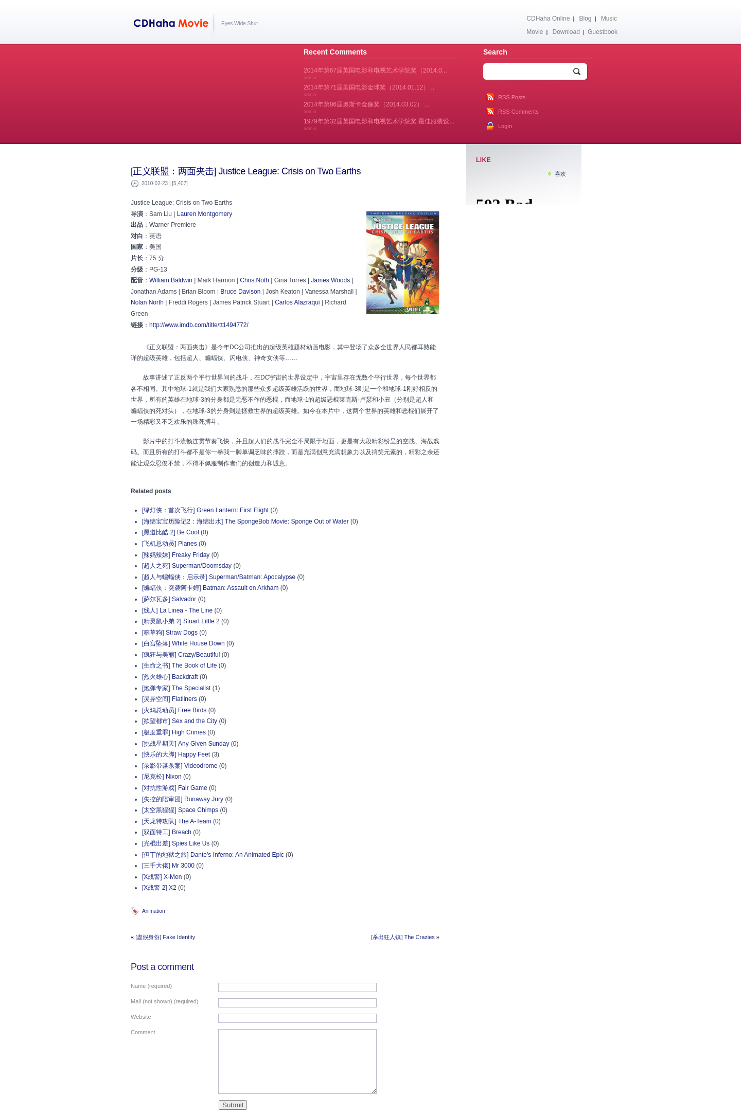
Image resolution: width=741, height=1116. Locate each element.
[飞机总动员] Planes (169, 543)
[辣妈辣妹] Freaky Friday (175, 555)
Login (505, 126)
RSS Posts (511, 97)
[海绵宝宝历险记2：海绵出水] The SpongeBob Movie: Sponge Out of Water (245, 521)
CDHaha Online (548, 18)
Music (609, 18)
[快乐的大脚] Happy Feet (176, 754)
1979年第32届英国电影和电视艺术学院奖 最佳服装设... (379, 124)
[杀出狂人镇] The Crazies (402, 937)
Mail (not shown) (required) (164, 1001)
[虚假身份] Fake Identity (165, 937)
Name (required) (151, 986)
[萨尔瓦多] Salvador (169, 599)
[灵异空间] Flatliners (169, 699)
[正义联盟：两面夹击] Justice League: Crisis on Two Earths (246, 171)
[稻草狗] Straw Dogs (170, 632)
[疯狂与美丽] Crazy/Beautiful (181, 654)
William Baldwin (170, 280)
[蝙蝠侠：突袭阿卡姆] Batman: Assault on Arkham (210, 587)
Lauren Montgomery (204, 214)
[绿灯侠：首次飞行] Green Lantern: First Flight (205, 510)
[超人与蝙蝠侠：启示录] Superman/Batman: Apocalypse (218, 577)
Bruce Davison (240, 291)
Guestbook (602, 31)
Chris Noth (254, 280)
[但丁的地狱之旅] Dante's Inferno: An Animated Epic (213, 854)
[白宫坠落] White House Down (183, 643)
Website (141, 1017)
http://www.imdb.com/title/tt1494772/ (199, 325)
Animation (153, 911)
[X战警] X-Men (162, 876)
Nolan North (147, 302)
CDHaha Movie (173, 25)
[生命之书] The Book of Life (179, 665)
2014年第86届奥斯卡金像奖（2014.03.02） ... (367, 107)
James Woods (330, 280)
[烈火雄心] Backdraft (170, 676)
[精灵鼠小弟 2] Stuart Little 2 (181, 621)
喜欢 (560, 174)
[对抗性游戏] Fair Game (174, 787)
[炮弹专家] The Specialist (176, 688)
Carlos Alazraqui (297, 302)
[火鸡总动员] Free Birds (174, 710)
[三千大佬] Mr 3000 (168, 865)
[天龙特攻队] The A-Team (176, 821)
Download (565, 31)
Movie (534, 31)
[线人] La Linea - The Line (177, 610)
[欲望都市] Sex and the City (179, 721)
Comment (143, 1032)
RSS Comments (518, 112)
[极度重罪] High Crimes (174, 732)
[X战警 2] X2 (159, 887)
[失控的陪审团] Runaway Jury (182, 799)
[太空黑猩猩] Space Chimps (180, 810)
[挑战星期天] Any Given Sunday (185, 743)
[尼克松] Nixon (162, 776)
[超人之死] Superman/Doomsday (187, 565)
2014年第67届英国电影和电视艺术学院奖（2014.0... (375, 73)
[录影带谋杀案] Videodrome (180, 765)
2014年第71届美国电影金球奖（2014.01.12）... (369, 90)
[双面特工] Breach (166, 832)
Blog (585, 18)
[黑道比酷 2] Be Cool (170, 532)
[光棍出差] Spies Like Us (175, 843)
